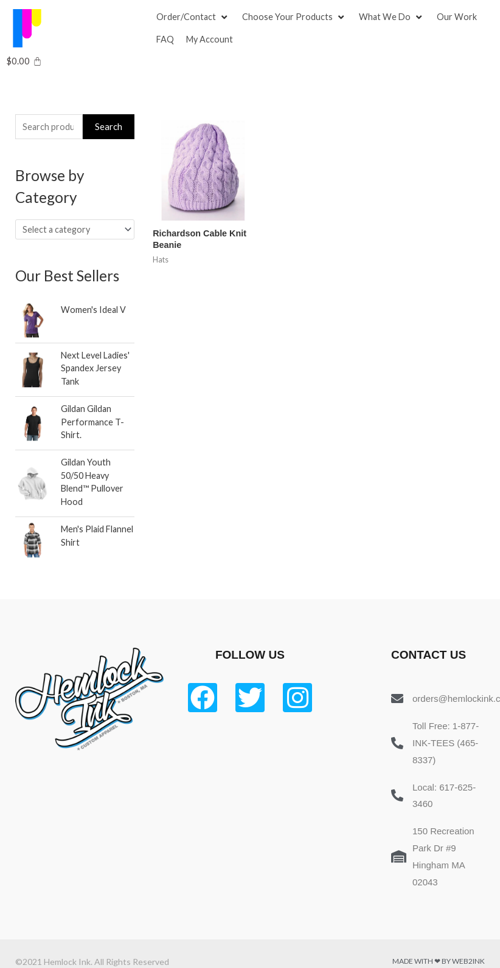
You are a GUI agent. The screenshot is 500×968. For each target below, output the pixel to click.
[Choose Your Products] (295, 17)
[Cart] (24, 63)
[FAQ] (165, 40)
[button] (186, 17)
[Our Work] (459, 17)
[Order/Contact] (193, 17)
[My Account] (211, 40)
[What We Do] (393, 17)
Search (108, 128)
